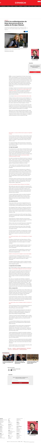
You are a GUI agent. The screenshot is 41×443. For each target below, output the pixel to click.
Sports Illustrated (19, 426)
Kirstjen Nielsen (29, 348)
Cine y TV (9, 427)
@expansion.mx (21, 441)
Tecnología (1, 422)
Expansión (1, 418)
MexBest (18, 433)
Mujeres (1, 424)
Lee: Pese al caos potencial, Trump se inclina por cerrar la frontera (19, 184)
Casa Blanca (14, 348)
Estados (1, 430)
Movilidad (9, 438)
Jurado (18, 438)
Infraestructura (10, 432)
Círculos (1, 435)
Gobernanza (10, 437)
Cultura (9, 418)
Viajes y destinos (19, 435)
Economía (1, 420)
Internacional (6, 20)
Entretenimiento (10, 425)
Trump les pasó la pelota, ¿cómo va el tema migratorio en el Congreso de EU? (32, 362)
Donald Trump (10, 349)
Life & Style (9, 424)
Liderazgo (18, 423)
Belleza (1, 437)
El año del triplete (35, 59)
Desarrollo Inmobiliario (11, 431)
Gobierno (1, 427)
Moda (1, 436)
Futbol (17, 427)
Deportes (9, 426)
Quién (1, 433)
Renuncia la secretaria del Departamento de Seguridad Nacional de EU (20, 362)
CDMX (1, 429)
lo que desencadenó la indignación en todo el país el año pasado (21, 268)
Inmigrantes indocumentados (23, 349)
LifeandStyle (2, 425)
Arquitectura (10, 433)
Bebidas (18, 434)
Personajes (18, 436)
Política (1, 426)
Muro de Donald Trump (15, 349)
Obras (9, 430)
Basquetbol (18, 429)
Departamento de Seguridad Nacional (21, 348)
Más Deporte (18, 430)
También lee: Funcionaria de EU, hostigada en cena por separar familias (20, 253)
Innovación (18, 419)
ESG (0, 423)
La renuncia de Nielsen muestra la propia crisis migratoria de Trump (8, 362)
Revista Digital (39, 1)
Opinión (1, 431)
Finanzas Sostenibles (20, 418)
